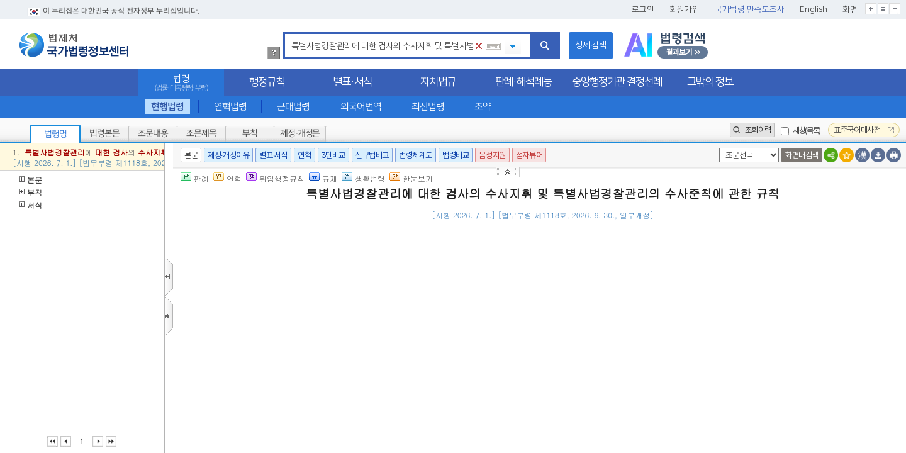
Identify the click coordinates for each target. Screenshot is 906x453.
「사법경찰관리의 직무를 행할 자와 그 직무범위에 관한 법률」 (738, 275)
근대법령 (293, 106)
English (813, 9)
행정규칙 (266, 81)
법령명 (55, 134)
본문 (30, 179)
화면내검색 (802, 155)
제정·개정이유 (228, 155)
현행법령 (167, 106)
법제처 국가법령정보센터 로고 (73, 45)
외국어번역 (360, 106)
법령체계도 (415, 155)
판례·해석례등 (523, 81)
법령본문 (104, 133)
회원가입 (684, 9)
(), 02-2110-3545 (830, 233)
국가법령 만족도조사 (750, 9)
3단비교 (333, 155)
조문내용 (153, 133)
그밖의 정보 (710, 81)
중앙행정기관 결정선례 (617, 81)
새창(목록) (806, 130)
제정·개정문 (300, 133)
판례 (195, 178)
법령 (181, 83)
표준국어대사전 (864, 130)
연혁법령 (230, 106)
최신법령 (427, 106)
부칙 (249, 133)
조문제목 (201, 133)
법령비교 (455, 155)
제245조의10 (390, 275)
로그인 (643, 9)
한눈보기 (411, 178)
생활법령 (363, 178)
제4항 (425, 275)
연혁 (304, 155)
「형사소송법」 (334, 275)
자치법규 (438, 81)
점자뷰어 (529, 155)
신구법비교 (372, 155)
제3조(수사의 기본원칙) (264, 414)
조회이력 (752, 130)
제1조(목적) (242, 275)
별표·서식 (352, 81)
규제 (323, 178)
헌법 (479, 414)
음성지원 (492, 155)
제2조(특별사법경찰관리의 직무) (281, 336)
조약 (482, 106)
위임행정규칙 (275, 178)
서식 (30, 204)
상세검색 (591, 45)
